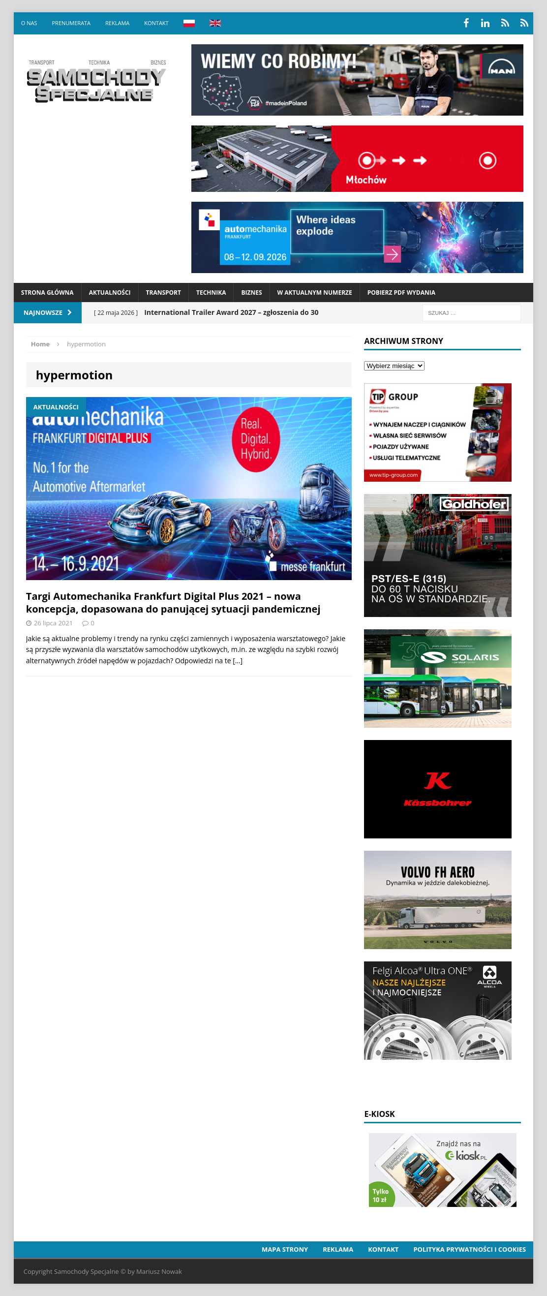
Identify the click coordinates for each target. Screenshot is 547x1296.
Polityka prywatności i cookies (469, 1249)
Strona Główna (47, 292)
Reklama (117, 23)
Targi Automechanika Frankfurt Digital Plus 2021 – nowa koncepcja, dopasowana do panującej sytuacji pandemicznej (173, 602)
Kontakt (156, 23)
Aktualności (110, 292)
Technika (211, 292)
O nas (29, 23)
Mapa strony (285, 1249)
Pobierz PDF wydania (401, 292)
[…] (238, 660)
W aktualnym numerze (314, 292)
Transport (163, 292)
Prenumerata (71, 23)
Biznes (251, 292)
